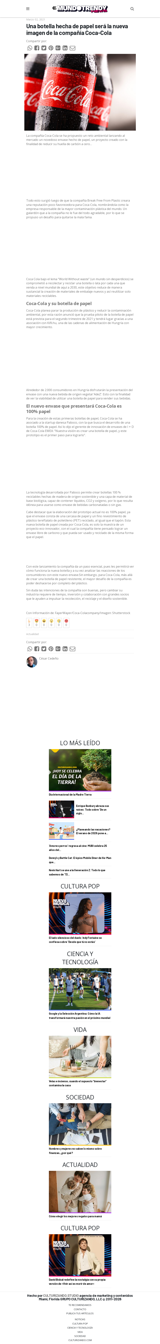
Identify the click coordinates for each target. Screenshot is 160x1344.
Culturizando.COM (80, 1340)
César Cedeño (49, 658)
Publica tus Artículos (80, 1313)
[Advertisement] (80, 248)
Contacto (80, 1309)
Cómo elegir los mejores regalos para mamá (75, 1216)
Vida (80, 1332)
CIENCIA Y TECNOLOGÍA (80, 1327)
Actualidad (32, 634)
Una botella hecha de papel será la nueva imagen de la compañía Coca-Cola (77, 29)
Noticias (80, 1319)
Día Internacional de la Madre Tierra (70, 794)
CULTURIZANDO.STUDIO (61, 1295)
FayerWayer (63, 613)
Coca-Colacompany (86, 613)
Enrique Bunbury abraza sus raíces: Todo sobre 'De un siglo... (92, 809)
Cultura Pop (80, 1323)
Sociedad (80, 1336)
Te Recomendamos (80, 1305)
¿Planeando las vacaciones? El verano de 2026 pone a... (93, 831)
